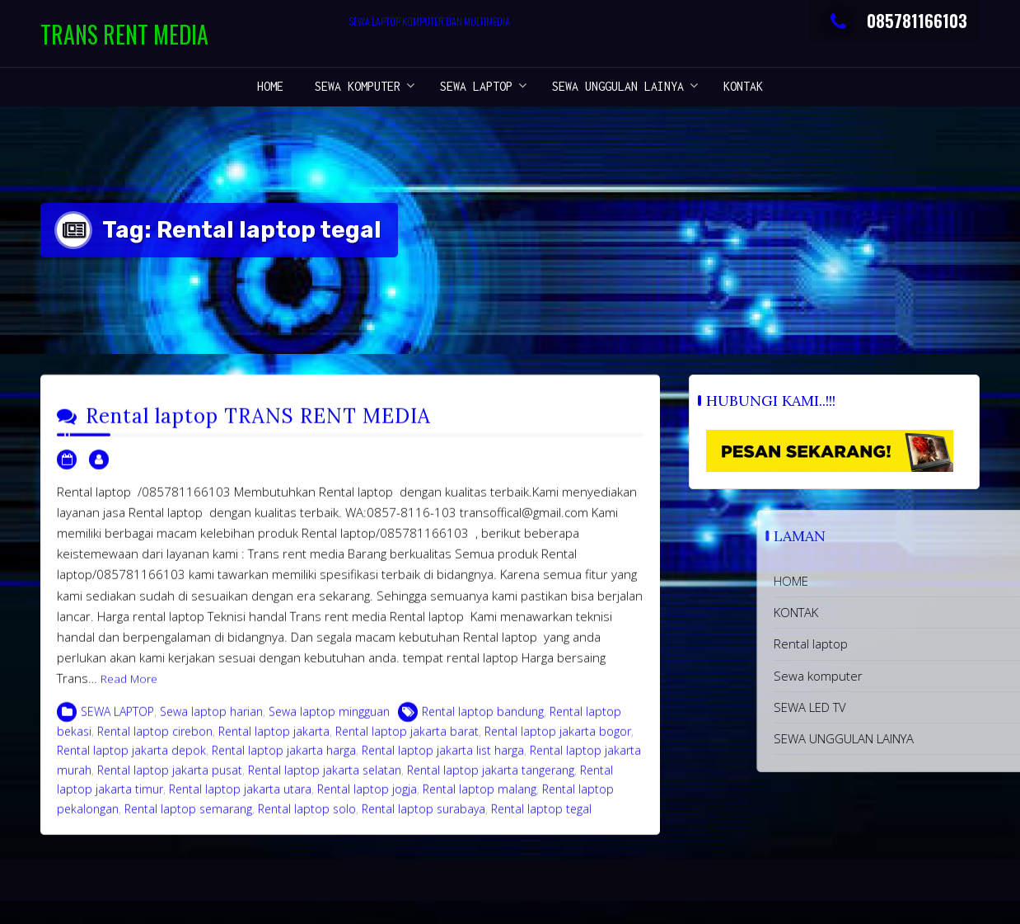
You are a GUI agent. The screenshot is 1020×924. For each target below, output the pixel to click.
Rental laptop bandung (483, 720)
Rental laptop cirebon (155, 740)
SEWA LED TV (894, 707)
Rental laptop (895, 643)
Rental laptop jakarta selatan (324, 779)
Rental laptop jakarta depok (131, 759)
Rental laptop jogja (367, 798)
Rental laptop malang (479, 798)
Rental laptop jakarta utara (240, 798)
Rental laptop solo (307, 818)
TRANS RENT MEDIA (124, 34)
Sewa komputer (357, 86)
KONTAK (743, 86)
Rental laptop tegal (541, 818)
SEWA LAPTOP (476, 86)
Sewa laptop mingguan (329, 720)
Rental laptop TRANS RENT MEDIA (258, 425)
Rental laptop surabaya (423, 818)
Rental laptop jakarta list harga (443, 759)
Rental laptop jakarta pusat (169, 779)
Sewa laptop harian (211, 720)
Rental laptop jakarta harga (284, 759)
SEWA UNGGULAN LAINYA (618, 86)
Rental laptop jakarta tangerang (490, 779)
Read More (129, 688)
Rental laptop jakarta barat (407, 740)
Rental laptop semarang (188, 818)
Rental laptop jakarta (274, 740)
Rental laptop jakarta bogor (557, 740)
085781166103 (894, 20)
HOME (270, 86)
